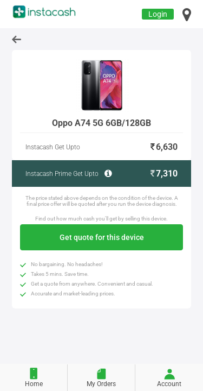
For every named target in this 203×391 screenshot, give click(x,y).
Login (157, 14)
